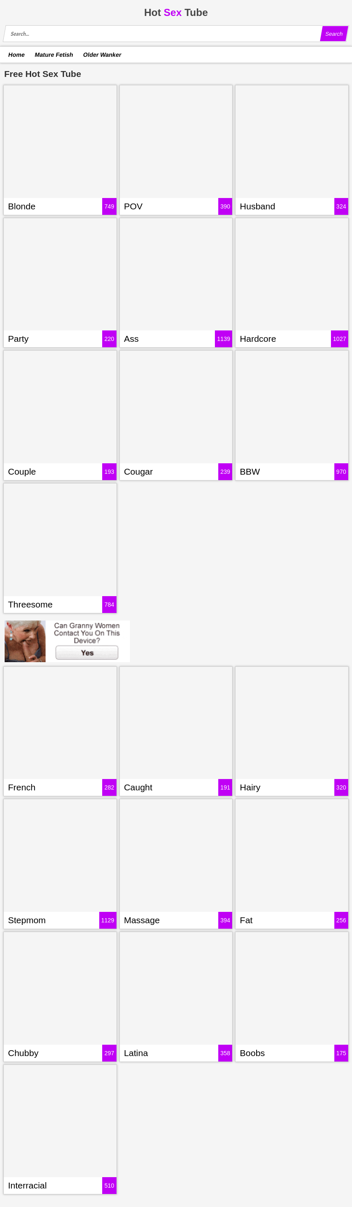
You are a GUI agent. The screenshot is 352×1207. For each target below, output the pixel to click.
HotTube (176, 12)
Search (334, 34)
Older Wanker (102, 54)
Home (17, 54)
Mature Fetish (54, 54)
